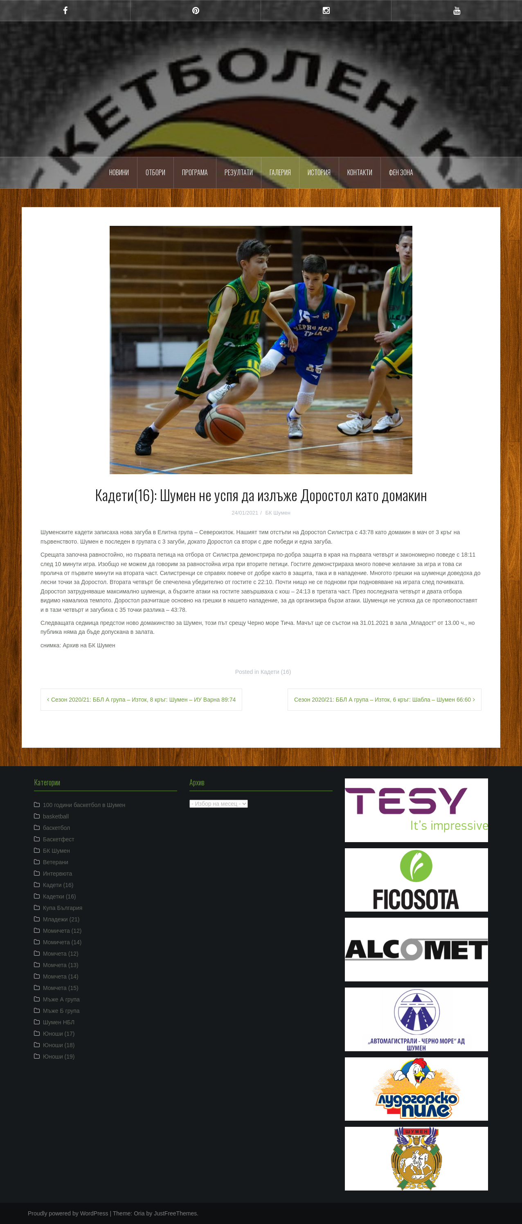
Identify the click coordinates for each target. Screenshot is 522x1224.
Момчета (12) (61, 953)
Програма (195, 172)
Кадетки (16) (59, 896)
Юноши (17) (59, 1033)
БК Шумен (277, 513)
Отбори (155, 172)
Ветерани (55, 862)
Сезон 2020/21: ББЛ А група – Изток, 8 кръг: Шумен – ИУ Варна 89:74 (143, 699)
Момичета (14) (62, 942)
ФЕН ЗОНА (401, 172)
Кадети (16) (276, 672)
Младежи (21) (61, 919)
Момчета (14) (61, 976)
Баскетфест (58, 839)
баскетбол (56, 828)
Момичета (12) (62, 930)
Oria (139, 1213)
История (319, 172)
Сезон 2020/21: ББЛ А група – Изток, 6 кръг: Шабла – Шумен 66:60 (382, 699)
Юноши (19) (59, 1056)
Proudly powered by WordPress (68, 1213)
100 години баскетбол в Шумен (84, 805)
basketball (56, 816)
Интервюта (57, 873)
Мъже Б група (61, 1011)
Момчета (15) (61, 988)
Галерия (280, 172)
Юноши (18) (59, 1045)
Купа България (62, 908)
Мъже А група (61, 999)
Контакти (359, 172)
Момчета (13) (61, 965)
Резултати (239, 172)
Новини (119, 172)
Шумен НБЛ (58, 1022)
